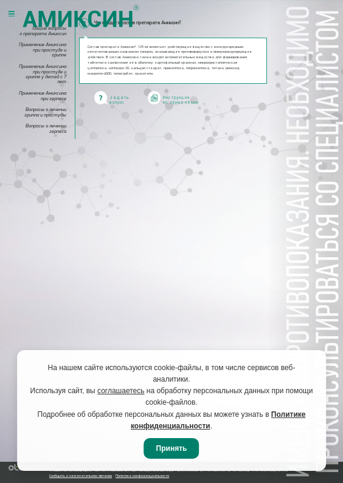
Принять (171, 448)
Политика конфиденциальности (142, 476)
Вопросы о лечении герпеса (46, 128)
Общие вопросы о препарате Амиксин (42, 31)
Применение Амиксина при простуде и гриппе (42, 50)
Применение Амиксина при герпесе (42, 96)
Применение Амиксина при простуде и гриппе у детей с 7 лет (42, 74)
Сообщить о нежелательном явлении (80, 476)
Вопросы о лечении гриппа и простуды (45, 112)
